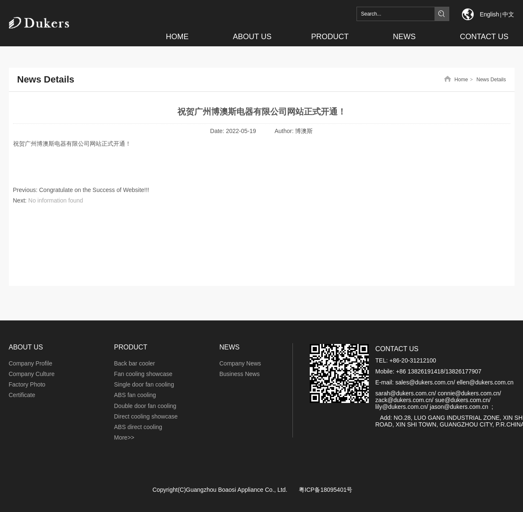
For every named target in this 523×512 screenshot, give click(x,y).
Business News (240, 374)
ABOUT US (26, 347)
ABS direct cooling (138, 427)
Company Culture (32, 374)
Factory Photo (27, 384)
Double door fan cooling (145, 406)
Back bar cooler (134, 363)
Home (461, 80)
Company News (240, 363)
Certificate (22, 395)
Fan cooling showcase (143, 374)
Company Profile (31, 363)
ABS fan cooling (135, 395)
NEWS (230, 347)
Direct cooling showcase (146, 416)
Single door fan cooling (144, 384)
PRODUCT (131, 347)
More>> (124, 437)
